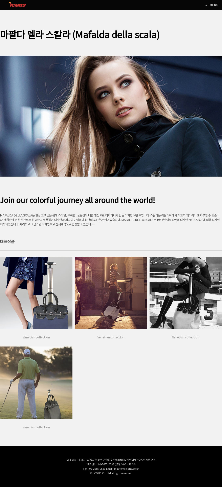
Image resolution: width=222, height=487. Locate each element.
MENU (213, 5)
